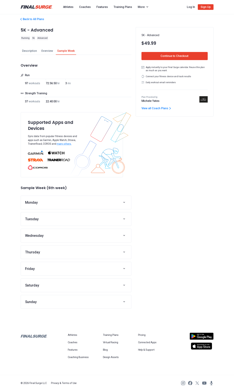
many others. (64, 143)
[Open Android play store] (202, 338)
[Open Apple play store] (202, 346)
